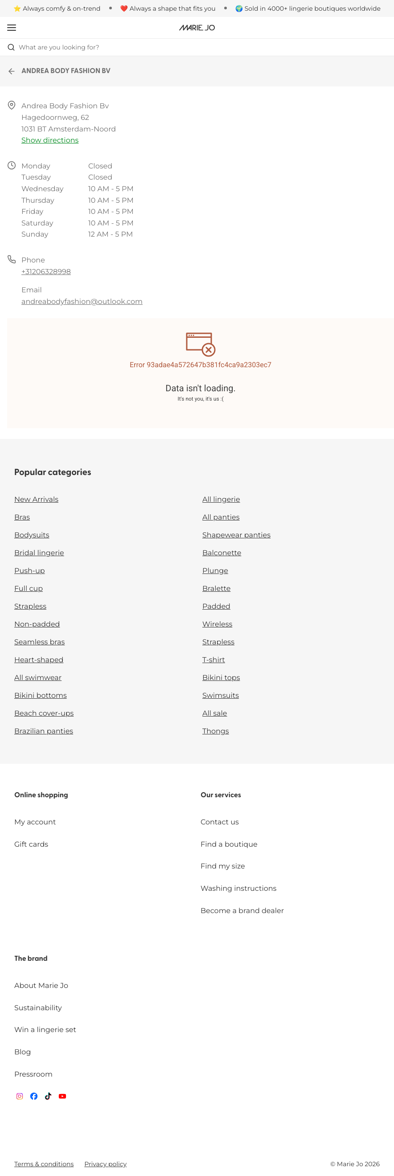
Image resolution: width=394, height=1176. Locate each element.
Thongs (215, 731)
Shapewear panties (236, 535)
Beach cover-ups (44, 713)
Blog (22, 1052)
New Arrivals (36, 500)
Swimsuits (220, 696)
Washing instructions (238, 889)
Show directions (49, 140)
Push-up (29, 571)
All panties (221, 517)
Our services (221, 795)
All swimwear (38, 678)
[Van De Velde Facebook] (34, 1098)
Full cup (28, 589)
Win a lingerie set (45, 1030)
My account (35, 822)
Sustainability (38, 1008)
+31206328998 (46, 272)
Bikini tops (221, 678)
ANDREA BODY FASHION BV (59, 71)
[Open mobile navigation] (11, 27)
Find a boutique (229, 844)
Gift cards (31, 844)
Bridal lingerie (39, 553)
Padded (216, 606)
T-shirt (213, 660)
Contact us (220, 822)
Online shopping (41, 795)
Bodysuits (31, 535)
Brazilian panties (43, 731)
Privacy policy (105, 1164)
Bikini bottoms (40, 696)
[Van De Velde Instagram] (19, 1098)
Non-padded (37, 624)
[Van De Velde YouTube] (62, 1098)
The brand (31, 959)
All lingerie (221, 500)
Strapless (30, 606)
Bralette (216, 589)
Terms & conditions (44, 1164)
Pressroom (33, 1074)
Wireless (217, 624)
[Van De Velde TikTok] (48, 1098)
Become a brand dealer (242, 911)
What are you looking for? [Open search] (53, 47)
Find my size (223, 866)
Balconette (221, 553)
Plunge (215, 571)
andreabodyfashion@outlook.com (82, 302)
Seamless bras (39, 642)
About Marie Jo (41, 986)
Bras (22, 517)
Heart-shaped (38, 660)
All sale (214, 713)
